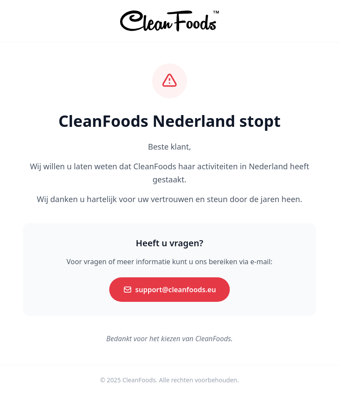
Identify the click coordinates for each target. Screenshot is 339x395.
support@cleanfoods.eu (169, 289)
